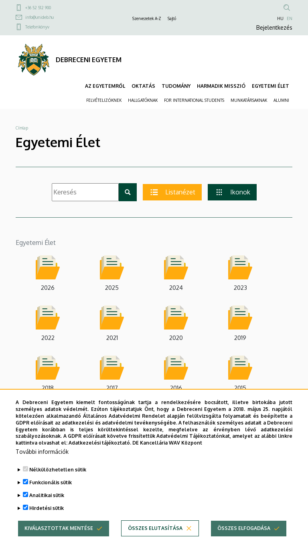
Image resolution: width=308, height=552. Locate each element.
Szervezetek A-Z (146, 18)
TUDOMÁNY (176, 86)
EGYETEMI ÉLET (270, 86)
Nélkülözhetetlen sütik (57, 478)
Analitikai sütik (46, 504)
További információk (42, 460)
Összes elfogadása (243, 537)
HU (280, 18)
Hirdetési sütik (46, 517)
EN (289, 18)
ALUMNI (281, 100)
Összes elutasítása (155, 537)
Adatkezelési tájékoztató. (100, 452)
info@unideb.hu (39, 17)
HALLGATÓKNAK (143, 100)
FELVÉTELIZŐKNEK (104, 100)
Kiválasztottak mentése (58, 537)
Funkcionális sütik (50, 491)
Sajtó (172, 18)
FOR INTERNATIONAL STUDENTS (194, 100)
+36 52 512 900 (38, 7)
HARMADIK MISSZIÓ (221, 86)
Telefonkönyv (37, 26)
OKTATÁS (143, 86)
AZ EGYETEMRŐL (105, 86)
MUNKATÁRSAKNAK (249, 100)
